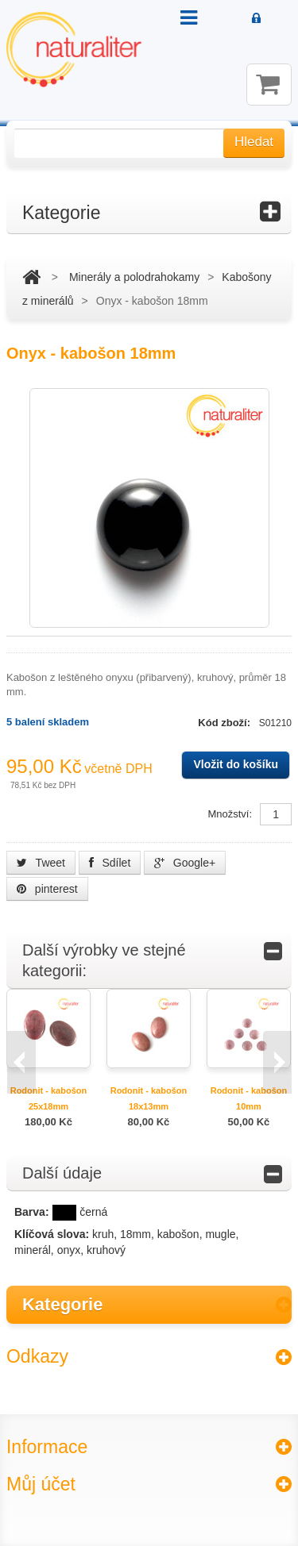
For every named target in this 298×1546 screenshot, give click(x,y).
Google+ (184, 862)
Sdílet (110, 862)
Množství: (229, 814)
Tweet (41, 862)
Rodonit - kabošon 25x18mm (48, 1098)
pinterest (47, 889)
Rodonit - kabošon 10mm (249, 1098)
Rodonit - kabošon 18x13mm (149, 1098)
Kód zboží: (225, 723)
